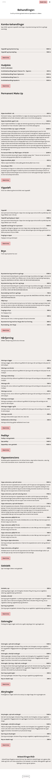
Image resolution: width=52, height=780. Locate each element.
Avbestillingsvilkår (11, 770)
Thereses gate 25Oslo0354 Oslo (27, 748)
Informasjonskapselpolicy (25, 770)
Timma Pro (28, 776)
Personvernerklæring (40, 770)
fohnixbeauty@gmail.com (26, 755)
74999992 (27, 758)
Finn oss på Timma (27, 761)
